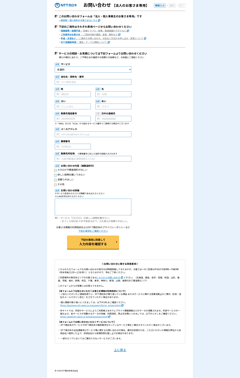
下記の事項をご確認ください (93, 230)
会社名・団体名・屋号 (72, 76)
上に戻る (120, 350)
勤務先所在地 (68, 153)
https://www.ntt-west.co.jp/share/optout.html (83, 316)
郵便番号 (65, 141)
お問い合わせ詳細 (70, 190)
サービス (65, 64)
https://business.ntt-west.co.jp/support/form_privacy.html (90, 305)
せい (63, 101)
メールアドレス (69, 129)
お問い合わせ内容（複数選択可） (78, 165)
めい (103, 101)
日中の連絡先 (108, 113)
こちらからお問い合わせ (108, 277)
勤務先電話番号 (69, 113)
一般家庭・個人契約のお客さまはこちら (78, 20)
